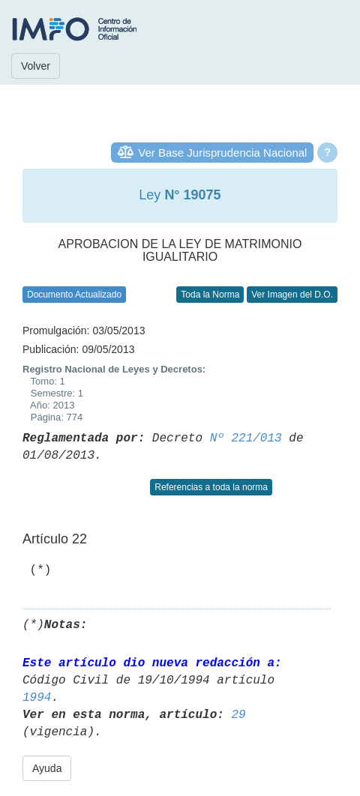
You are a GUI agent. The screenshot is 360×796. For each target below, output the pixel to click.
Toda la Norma (210, 294)
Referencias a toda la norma (211, 487)
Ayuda (47, 768)
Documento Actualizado (74, 294)
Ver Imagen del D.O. (292, 294)
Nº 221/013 (246, 438)
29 (238, 715)
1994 (36, 698)
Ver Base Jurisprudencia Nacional (222, 152)
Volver (35, 66)
